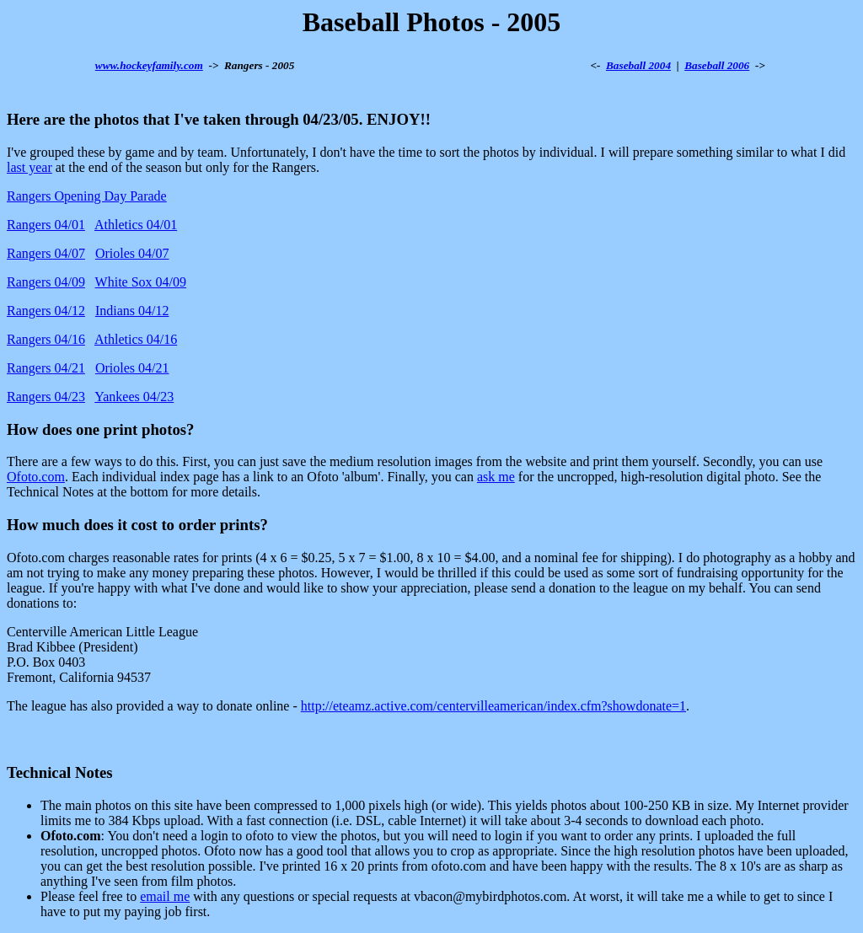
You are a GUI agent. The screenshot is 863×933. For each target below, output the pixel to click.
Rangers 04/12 (46, 310)
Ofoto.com (36, 476)
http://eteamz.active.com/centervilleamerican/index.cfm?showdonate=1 (493, 706)
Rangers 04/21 (46, 368)
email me (165, 896)
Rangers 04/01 (46, 224)
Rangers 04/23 (46, 396)
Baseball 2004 (638, 65)
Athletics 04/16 (135, 339)
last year (29, 167)
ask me (496, 476)
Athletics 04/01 (135, 224)
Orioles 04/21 (132, 368)
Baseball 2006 (716, 65)
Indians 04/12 (132, 310)
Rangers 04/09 (46, 282)
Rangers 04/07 (46, 253)
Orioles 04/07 (132, 253)
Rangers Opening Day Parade (87, 196)
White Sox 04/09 (140, 282)
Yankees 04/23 (134, 396)
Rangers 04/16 (46, 339)
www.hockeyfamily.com (149, 65)
